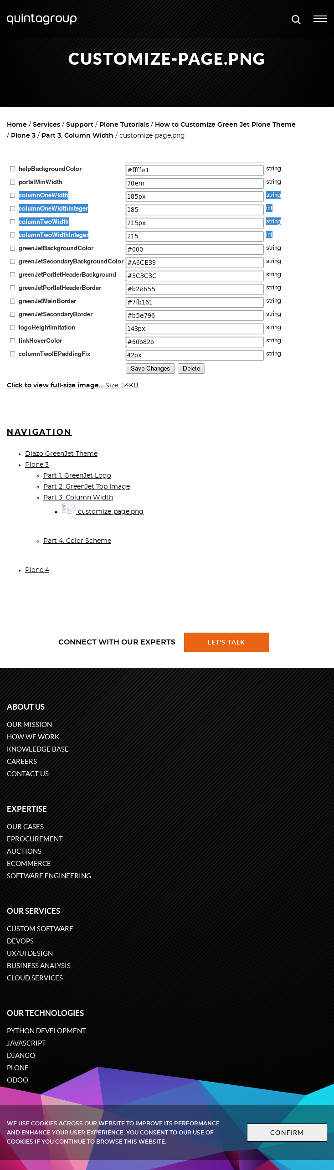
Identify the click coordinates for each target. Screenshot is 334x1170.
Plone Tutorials (124, 125)
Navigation (39, 432)
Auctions (24, 851)
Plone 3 (23, 136)
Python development (46, 1031)
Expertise (27, 809)
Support (79, 125)
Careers (22, 761)
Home (17, 125)
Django (21, 1055)
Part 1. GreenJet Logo (77, 476)
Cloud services (35, 978)
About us (26, 707)
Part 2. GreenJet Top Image (86, 487)
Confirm (287, 1132)
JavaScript (26, 1043)
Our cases (25, 826)
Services (46, 125)
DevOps (20, 941)
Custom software (40, 929)
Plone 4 (37, 570)
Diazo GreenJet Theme (61, 454)
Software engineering (49, 876)
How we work (33, 737)
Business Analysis (39, 965)
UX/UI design (30, 953)
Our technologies (45, 1013)
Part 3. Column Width (77, 136)
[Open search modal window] (296, 19)
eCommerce (29, 863)
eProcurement (35, 839)
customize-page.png (103, 512)
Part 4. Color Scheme (77, 541)
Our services (33, 911)
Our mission (29, 724)
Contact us (28, 774)
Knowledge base (38, 749)
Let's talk (226, 642)
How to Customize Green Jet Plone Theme (225, 125)
